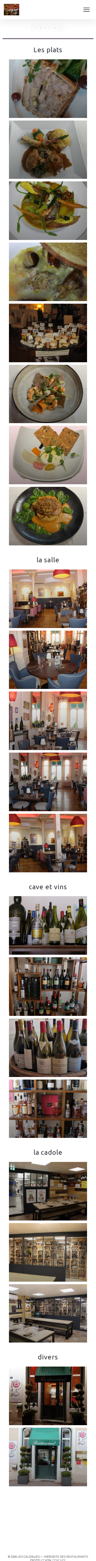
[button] (86, 9)
